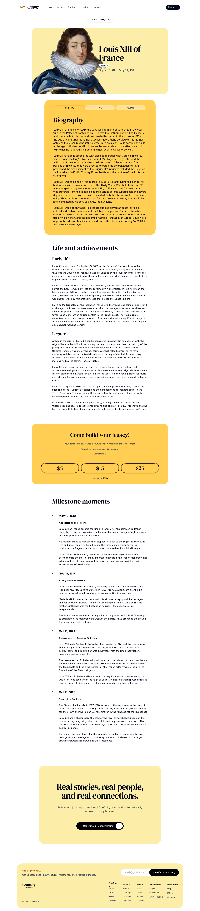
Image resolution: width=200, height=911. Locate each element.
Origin (152, 888)
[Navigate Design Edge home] (29, 7)
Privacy (140, 896)
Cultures (127, 896)
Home (111, 888)
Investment (154, 892)
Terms (139, 892)
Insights (170, 893)
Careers (112, 900)
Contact (171, 897)
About (112, 892)
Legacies (127, 900)
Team (111, 896)
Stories (126, 888)
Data (139, 888)
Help (169, 888)
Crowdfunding (156, 897)
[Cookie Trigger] (140, 900)
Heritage (127, 892)
